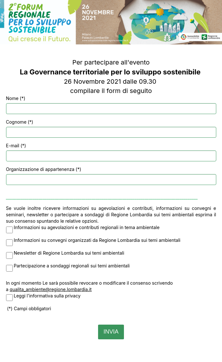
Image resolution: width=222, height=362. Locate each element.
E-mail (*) (16, 145)
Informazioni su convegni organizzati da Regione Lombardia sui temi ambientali (97, 240)
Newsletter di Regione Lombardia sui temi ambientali (69, 253)
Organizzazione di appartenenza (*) (43, 169)
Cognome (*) (19, 122)
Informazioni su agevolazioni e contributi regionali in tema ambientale (86, 227)
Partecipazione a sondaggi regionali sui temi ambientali (72, 265)
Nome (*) (16, 98)
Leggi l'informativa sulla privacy (47, 295)
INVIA (111, 331)
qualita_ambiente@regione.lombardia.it (51, 289)
